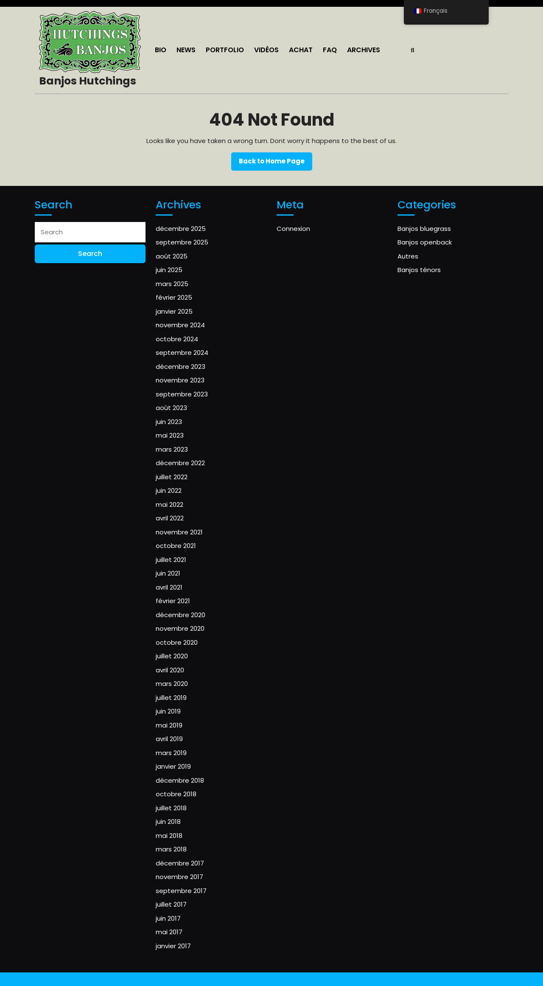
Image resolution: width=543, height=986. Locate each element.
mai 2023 (170, 435)
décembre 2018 (180, 780)
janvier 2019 (173, 766)
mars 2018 (171, 849)
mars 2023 (172, 449)
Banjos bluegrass (424, 228)
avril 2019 (169, 738)
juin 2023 (169, 421)
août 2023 (171, 407)
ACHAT (301, 50)
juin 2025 (169, 269)
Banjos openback (424, 242)
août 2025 (172, 256)
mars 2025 (172, 283)
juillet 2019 (171, 697)
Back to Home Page (275, 163)
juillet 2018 (171, 807)
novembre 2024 (180, 324)
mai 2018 (169, 835)
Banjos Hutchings (87, 80)
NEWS (186, 50)
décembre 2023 (180, 366)
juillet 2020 (172, 656)
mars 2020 (172, 683)
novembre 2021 (179, 532)
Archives (363, 50)
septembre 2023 (182, 394)
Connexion (293, 228)
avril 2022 (170, 518)
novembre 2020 (180, 628)
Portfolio (225, 50)
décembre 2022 (180, 462)
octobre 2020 (177, 642)
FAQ (330, 50)
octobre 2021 (176, 545)
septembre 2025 (182, 242)
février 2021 (173, 600)
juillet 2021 (171, 559)
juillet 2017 (171, 904)
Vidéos (266, 50)
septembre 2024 (182, 352)
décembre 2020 (180, 614)
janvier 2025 (174, 311)
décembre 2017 (180, 863)
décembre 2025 (181, 228)
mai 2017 (169, 931)
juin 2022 (169, 490)
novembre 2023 (180, 380)
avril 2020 (170, 670)
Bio (160, 50)
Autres (407, 256)
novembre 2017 (179, 876)
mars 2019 (171, 752)
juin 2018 (168, 821)
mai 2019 (169, 725)
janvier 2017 (173, 945)
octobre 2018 (176, 793)
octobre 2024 (177, 338)
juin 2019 (168, 711)
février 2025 (174, 297)
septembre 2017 (181, 890)
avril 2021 (169, 587)
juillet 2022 (172, 476)
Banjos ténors (419, 269)
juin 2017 (168, 918)
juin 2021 (168, 573)
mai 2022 (169, 504)
